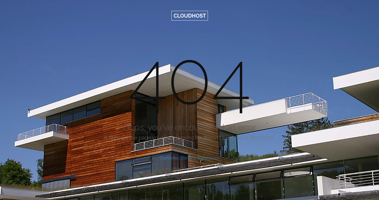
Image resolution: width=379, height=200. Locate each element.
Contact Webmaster (200, 158)
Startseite (169, 158)
